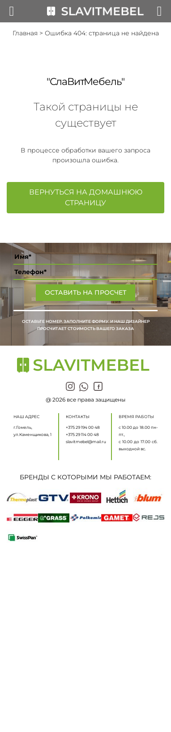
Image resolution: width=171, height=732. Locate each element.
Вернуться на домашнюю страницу (85, 197)
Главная (25, 33)
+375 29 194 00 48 (83, 427)
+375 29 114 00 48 (82, 434)
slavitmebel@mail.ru (86, 441)
